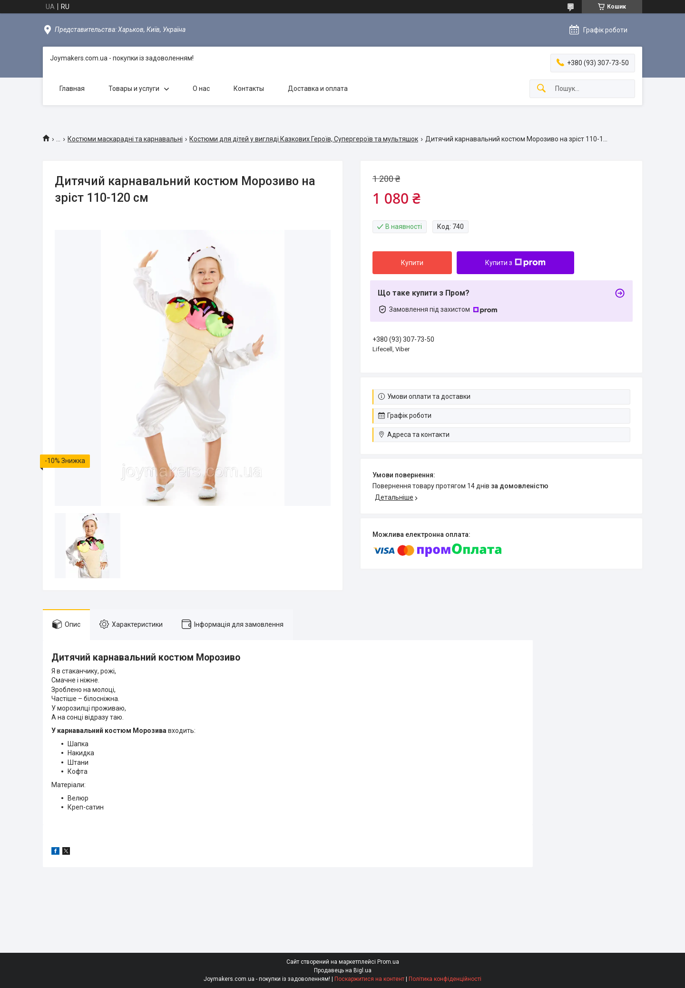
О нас (201, 88)
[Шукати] (541, 88)
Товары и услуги (133, 88)
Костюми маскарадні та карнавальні (125, 139)
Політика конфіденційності (445, 979)
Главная (72, 88)
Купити (412, 263)
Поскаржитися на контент (369, 979)
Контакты (249, 88)
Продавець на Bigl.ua (343, 970)
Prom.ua (388, 961)
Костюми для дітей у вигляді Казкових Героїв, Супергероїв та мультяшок (303, 139)
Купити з (515, 262)
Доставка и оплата (318, 88)
